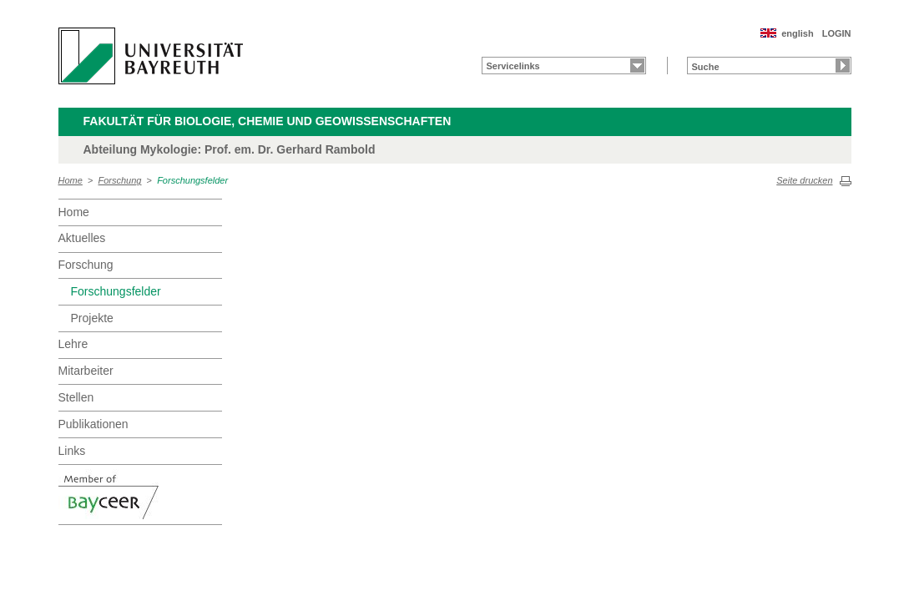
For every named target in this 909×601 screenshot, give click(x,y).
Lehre (73, 344)
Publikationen (93, 424)
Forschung (120, 180)
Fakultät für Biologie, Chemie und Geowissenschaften (267, 121)
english (797, 33)
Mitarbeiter (86, 370)
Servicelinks (513, 66)
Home (70, 180)
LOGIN (836, 33)
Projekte (92, 318)
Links (72, 450)
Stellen (76, 397)
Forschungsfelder (192, 180)
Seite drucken (804, 180)
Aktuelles (82, 238)
